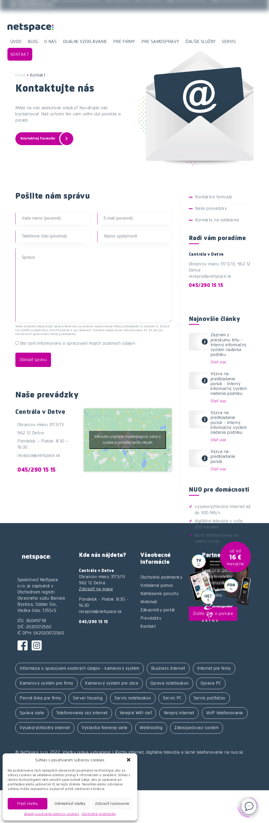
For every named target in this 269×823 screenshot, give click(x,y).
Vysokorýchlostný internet (45, 728)
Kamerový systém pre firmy (46, 683)
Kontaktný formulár (45, 138)
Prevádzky (148, 5)
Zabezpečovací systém (196, 728)
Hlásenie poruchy (187, 5)
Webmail (118, 5)
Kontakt (20, 54)
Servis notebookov (133, 698)
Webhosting (151, 728)
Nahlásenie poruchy (159, 594)
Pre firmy (124, 42)
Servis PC (172, 698)
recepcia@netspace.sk (76, 5)
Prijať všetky (27, 804)
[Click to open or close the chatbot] (248, 804)
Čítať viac (218, 362)
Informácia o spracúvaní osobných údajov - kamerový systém (79, 668)
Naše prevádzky (211, 209)
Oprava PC (211, 683)
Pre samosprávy (160, 42)
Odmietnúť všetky (70, 804)
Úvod (16, 42)
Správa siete (32, 713)
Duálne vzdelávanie (85, 42)
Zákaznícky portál (32, 11)
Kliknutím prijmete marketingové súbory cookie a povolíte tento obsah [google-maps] (128, 440)
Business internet (168, 668)
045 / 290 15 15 (28, 5)
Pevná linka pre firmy (40, 698)
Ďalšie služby (200, 42)
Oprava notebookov (169, 683)
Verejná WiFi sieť (136, 713)
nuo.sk (237, 752)
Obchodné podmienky (98, 814)
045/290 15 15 (36, 470)
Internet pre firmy (214, 668)
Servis (229, 42)
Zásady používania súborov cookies (51, 814)
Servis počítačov (209, 698)
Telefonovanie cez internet (82, 713)
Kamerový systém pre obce (111, 683)
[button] (129, 760)
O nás (50, 42)
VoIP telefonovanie (224, 713)
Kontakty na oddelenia (217, 220)
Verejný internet (179, 713)
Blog (33, 42)
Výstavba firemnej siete (105, 728)
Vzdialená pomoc (231, 5)
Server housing (87, 698)
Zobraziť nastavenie (112, 804)
